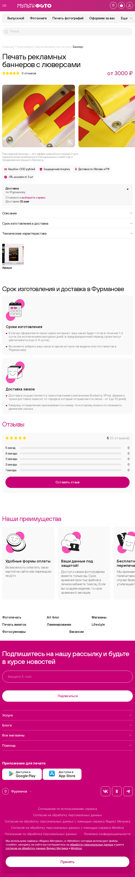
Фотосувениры (14, 631)
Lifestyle (98, 624)
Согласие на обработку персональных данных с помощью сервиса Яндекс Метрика (67, 821)
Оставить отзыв (67, 482)
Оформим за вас (102, 18)
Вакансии (76, 631)
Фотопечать (11, 617)
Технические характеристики (67, 233)
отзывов (29, 73)
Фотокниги (38, 18)
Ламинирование (59, 624)
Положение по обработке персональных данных (41, 834)
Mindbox (76, 848)
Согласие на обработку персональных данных (67, 815)
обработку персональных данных (91, 844)
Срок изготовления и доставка (67, 223)
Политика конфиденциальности (107, 834)
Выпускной (15, 18)
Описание (67, 213)
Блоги (67, 725)
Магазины (99, 617)
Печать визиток (14, 624)
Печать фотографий (67, 18)
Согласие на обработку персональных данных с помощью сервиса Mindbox (67, 827)
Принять (67, 862)
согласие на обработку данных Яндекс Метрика (37, 848)
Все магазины (67, 735)
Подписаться (68, 696)
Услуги (67, 715)
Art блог (53, 617)
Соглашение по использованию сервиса (67, 809)
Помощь (67, 745)
